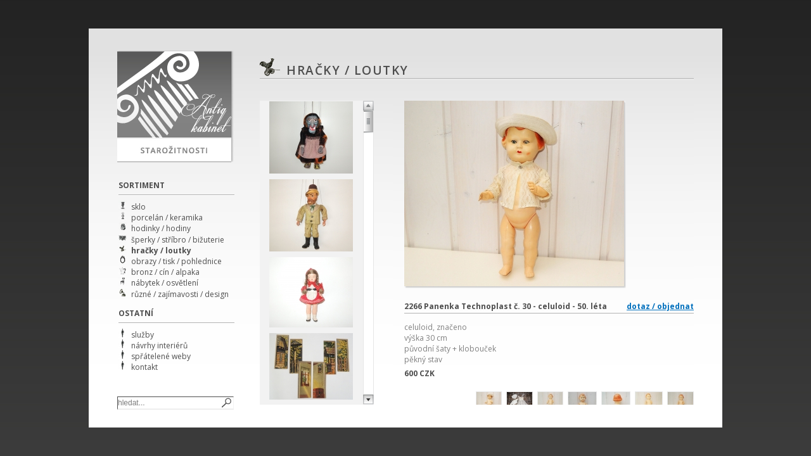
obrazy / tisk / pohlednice (176, 261)
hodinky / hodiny (161, 228)
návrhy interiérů (159, 345)
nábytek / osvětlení (164, 282)
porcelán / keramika (167, 217)
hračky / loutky (161, 250)
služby (142, 334)
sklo (138, 206)
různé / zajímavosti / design (180, 294)
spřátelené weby (161, 356)
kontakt (144, 367)
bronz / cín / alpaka (165, 272)
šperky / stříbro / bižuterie (177, 239)
